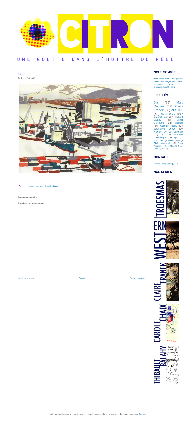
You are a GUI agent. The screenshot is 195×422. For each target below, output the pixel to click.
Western (179, 122)
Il (162, 134)
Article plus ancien (138, 278)
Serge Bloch (170, 146)
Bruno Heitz (159, 140)
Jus (156, 102)
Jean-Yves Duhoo (165, 128)
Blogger (142, 414)
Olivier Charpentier (163, 143)
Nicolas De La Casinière (168, 131)
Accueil (82, 278)
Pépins (176, 137)
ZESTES (177, 110)
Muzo (163, 149)
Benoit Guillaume (51, 186)
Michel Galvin (174, 140)
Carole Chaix (168, 114)
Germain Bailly (168, 125)
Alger (42, 186)
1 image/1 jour (33, 186)
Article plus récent (26, 278)
